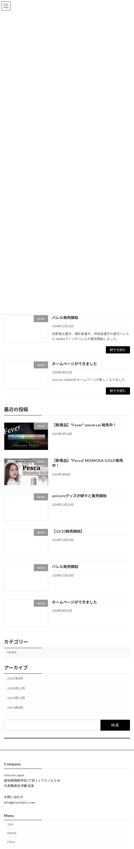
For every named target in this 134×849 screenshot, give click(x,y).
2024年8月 (15, 707)
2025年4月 (15, 678)
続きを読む (118, 350)
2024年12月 (16, 688)
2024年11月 (16, 698)
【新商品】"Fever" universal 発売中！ (84, 425)
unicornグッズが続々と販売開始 (79, 495)
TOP (10, 825)
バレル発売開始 (65, 317)
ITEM (11, 842)
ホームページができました (74, 363)
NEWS (11, 652)
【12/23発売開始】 (68, 531)
